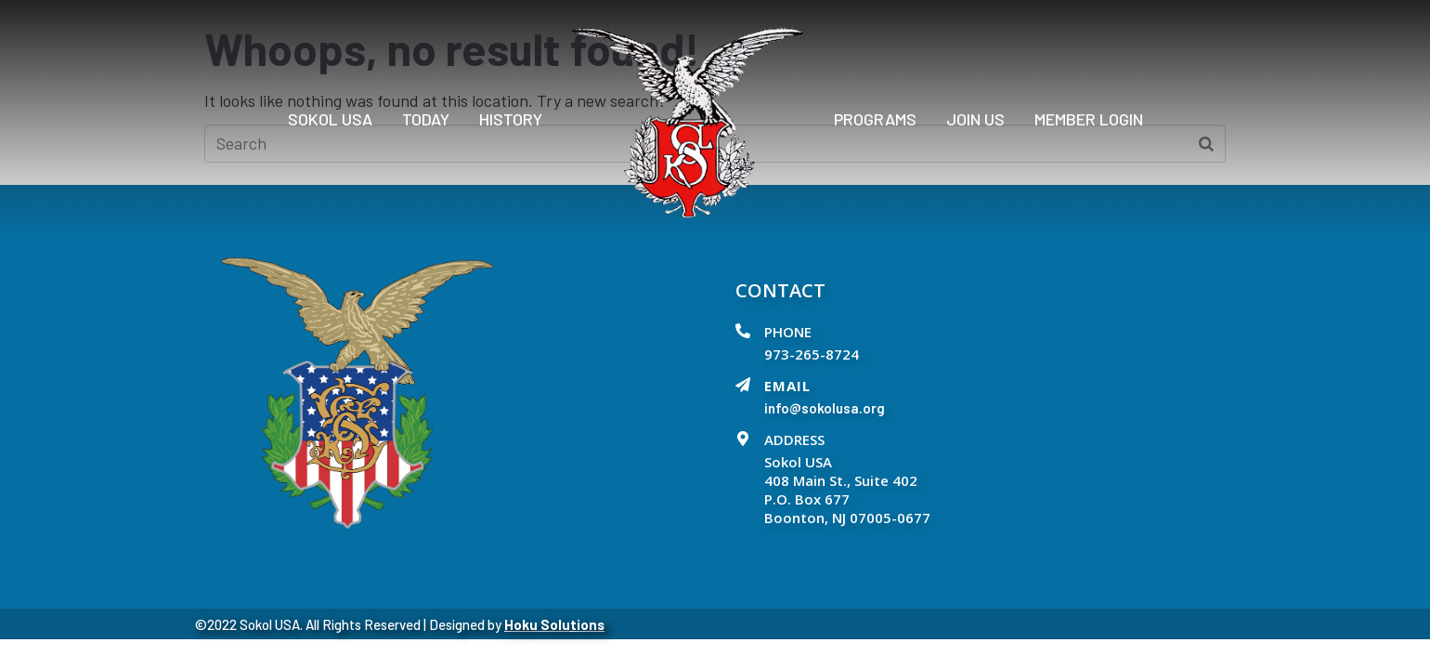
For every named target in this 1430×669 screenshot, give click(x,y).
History (510, 119)
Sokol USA (330, 119)
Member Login (1088, 119)
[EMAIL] (742, 384)
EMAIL (787, 385)
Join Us (975, 119)
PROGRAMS (875, 119)
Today (425, 119)
